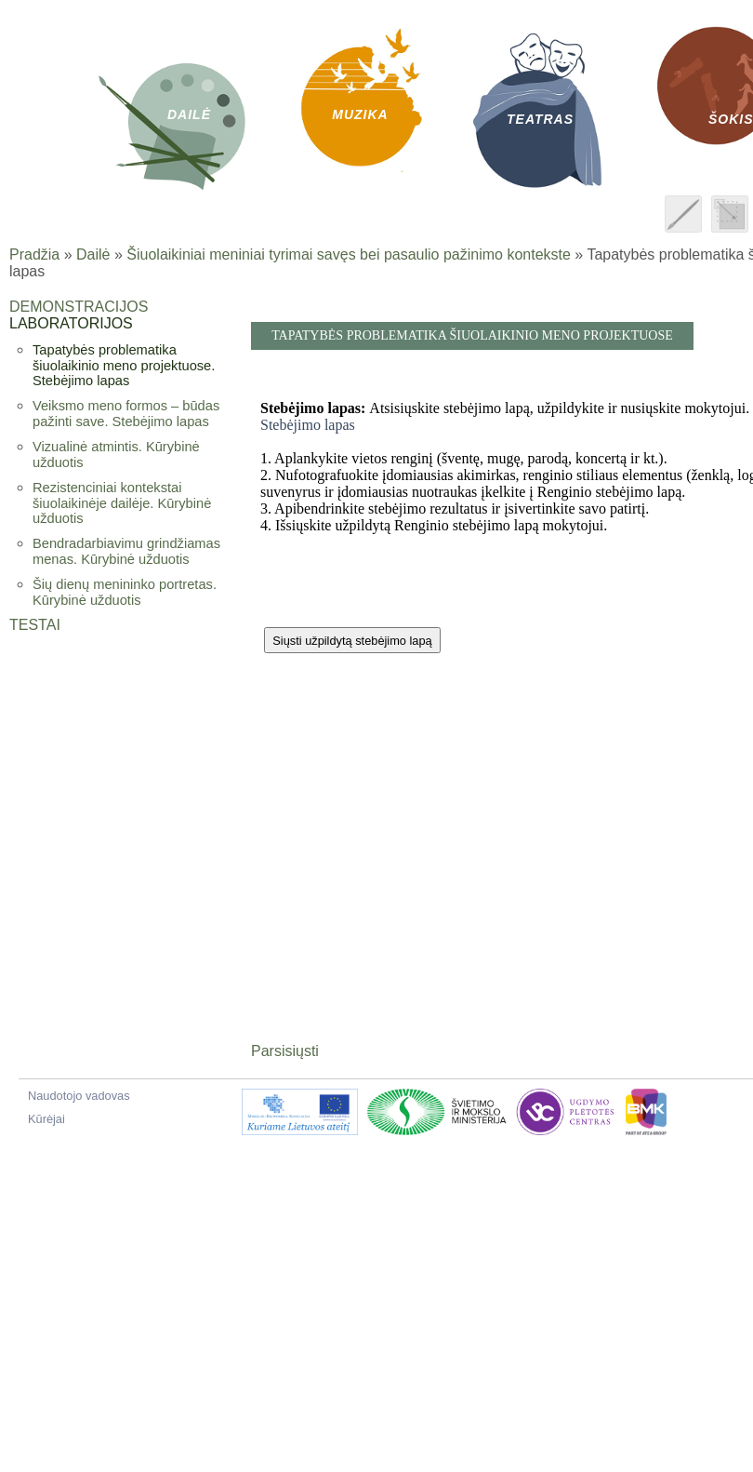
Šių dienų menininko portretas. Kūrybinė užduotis (125, 592)
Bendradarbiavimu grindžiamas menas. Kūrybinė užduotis (126, 551)
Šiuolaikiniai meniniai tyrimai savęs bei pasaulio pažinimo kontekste (348, 254)
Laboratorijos (71, 323)
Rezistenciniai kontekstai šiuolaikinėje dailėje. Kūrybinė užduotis (122, 503)
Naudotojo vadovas (79, 1096)
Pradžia (34, 254)
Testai (34, 625)
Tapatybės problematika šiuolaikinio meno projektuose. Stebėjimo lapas (124, 365)
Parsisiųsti (285, 1051)
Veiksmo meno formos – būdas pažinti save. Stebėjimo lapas (126, 413)
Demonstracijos (78, 306)
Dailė (93, 254)
